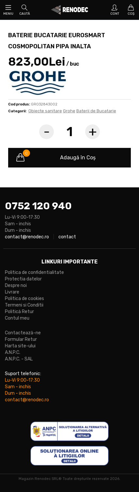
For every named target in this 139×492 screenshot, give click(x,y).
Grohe (69, 110)
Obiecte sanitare (45, 110)
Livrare (12, 292)
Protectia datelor (23, 279)
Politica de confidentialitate (34, 272)
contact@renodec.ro (27, 237)
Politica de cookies (24, 298)
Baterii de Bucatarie (96, 110)
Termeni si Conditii (24, 305)
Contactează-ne (23, 333)
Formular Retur (21, 339)
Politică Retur (19, 311)
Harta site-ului (20, 346)
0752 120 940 (38, 206)
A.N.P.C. (12, 352)
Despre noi (16, 285)
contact (67, 237)
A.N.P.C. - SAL (19, 359)
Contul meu (17, 318)
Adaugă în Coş (56, 157)
